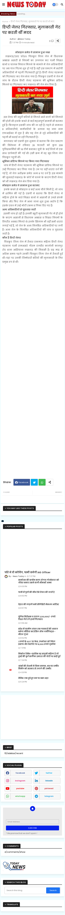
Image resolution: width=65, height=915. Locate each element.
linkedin (49, 780)
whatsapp (20, 796)
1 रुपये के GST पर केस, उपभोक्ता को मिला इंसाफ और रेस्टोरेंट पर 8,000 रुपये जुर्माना (37, 643)
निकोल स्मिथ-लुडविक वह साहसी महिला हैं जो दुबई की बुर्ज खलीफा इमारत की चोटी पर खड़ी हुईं (39, 655)
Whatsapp (42, 482)
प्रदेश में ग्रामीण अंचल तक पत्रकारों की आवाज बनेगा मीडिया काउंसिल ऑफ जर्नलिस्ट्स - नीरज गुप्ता (38, 632)
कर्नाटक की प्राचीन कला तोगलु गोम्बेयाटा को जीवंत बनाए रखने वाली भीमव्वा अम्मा (38, 581)
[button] (62, 4)
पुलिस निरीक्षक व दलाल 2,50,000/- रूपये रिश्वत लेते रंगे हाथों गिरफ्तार (36, 618)
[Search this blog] (25, 890)
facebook (20, 773)
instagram (20, 780)
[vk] (2, 521)
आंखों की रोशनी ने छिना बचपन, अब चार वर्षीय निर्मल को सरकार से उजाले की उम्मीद (38, 667)
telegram (48, 796)
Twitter (34, 482)
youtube (20, 788)
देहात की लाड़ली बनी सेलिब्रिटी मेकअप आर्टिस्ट (38, 604)
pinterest (49, 788)
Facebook (23, 482)
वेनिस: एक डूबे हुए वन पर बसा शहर (33, 678)
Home (5, 21)
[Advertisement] (32, 370)
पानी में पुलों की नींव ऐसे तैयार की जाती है (36, 592)
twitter (49, 773)
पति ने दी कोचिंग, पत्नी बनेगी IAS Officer (27, 572)
